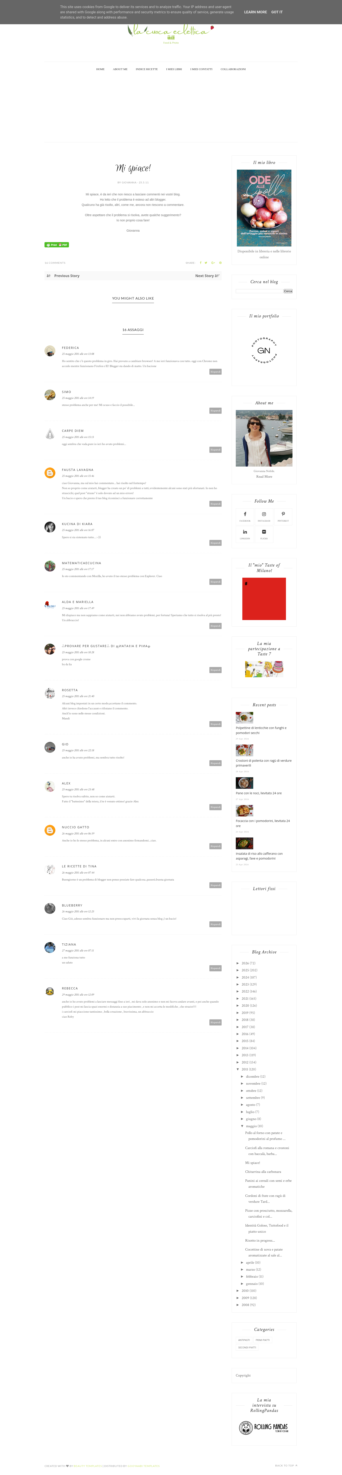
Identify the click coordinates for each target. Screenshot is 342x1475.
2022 (245, 991)
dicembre (252, 1076)
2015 (245, 1041)
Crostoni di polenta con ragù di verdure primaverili (264, 762)
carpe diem (73, 431)
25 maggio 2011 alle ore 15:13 (78, 437)
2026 (245, 963)
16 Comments (54, 262)
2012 (245, 1062)
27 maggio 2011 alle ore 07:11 (78, 951)
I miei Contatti (201, 69)
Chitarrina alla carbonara (263, 1171)
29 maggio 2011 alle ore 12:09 (78, 995)
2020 (245, 1005)
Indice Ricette (147, 69)
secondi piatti (247, 1347)
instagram (264, 516)
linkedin (245, 534)
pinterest (283, 516)
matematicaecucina (81, 563)
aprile (250, 1262)
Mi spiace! (252, 1162)
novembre (253, 1083)
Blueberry (72, 905)
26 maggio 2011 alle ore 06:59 (78, 834)
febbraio (252, 1276)
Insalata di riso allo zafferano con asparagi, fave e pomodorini (259, 855)
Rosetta (70, 690)
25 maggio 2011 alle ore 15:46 (78, 476)
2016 (245, 1034)
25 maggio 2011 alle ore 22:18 (78, 750)
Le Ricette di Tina (79, 866)
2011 (245, 1069)
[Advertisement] (171, 109)
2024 (245, 977)
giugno (251, 1119)
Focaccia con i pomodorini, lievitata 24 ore (263, 823)
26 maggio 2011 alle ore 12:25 (78, 911)
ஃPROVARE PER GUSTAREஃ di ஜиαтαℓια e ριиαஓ (106, 646)
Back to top (286, 1465)
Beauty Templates (88, 1466)
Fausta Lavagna (78, 470)
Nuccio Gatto (75, 827)
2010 (245, 1290)
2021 (245, 998)
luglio (250, 1112)
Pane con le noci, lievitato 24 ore (259, 793)
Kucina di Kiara (77, 524)
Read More (264, 476)
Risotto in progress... (260, 1240)
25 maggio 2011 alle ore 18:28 (78, 652)
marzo (250, 1269)
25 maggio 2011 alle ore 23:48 (78, 789)
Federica (70, 348)
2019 (245, 1012)
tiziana (69, 944)
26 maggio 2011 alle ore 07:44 (78, 873)
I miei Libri (174, 69)
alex (66, 783)
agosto (250, 1104)
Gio (65, 744)
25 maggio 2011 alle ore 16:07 (78, 530)
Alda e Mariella (78, 602)
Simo (66, 392)
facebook (245, 516)
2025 (245, 970)
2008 (245, 1305)
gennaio (252, 1283)
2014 (245, 1048)
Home (100, 69)
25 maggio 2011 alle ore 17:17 (78, 569)
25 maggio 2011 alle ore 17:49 (78, 608)
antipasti (244, 1340)
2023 (245, 984)
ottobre (251, 1090)
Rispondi (216, 371)
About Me (120, 69)
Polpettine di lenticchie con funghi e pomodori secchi (261, 730)
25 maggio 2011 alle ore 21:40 (78, 696)
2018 (245, 1019)
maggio (251, 1126)
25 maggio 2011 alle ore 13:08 (78, 354)
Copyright (243, 1375)
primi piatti (263, 1340)
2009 (245, 1298)
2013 (245, 1055)
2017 (245, 1027)
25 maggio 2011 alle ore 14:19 (78, 398)
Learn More (255, 12)
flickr (264, 534)
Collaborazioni (233, 69)
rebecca (70, 988)
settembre (253, 1097)
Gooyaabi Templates (144, 1466)
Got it (277, 12)
